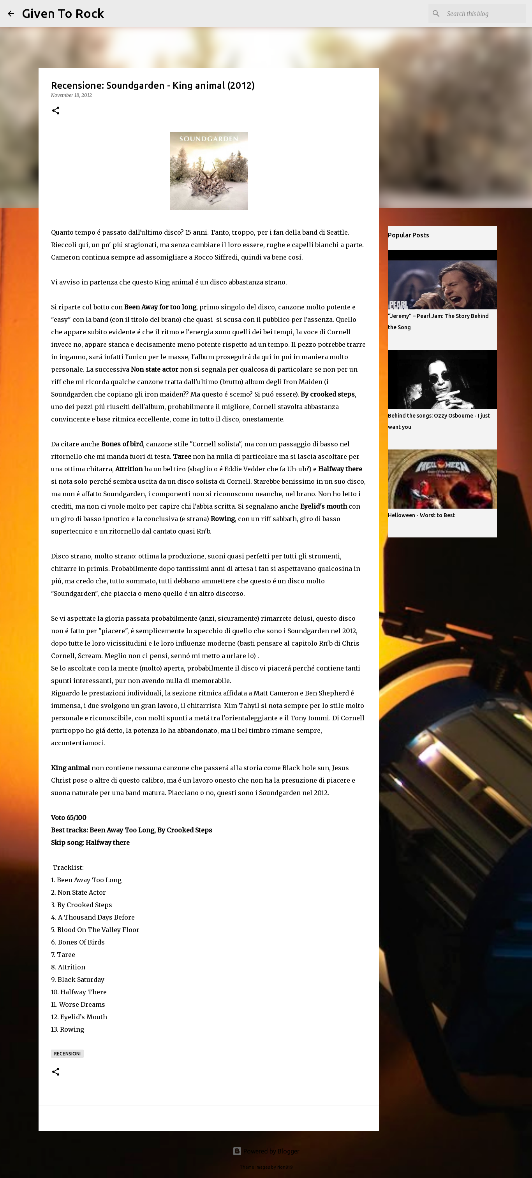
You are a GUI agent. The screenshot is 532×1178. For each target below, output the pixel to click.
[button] (55, 111)
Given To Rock (63, 13)
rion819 (284, 1167)
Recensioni (67, 1053)
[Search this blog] (485, 13)
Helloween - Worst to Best (421, 515)
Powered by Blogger (266, 1151)
